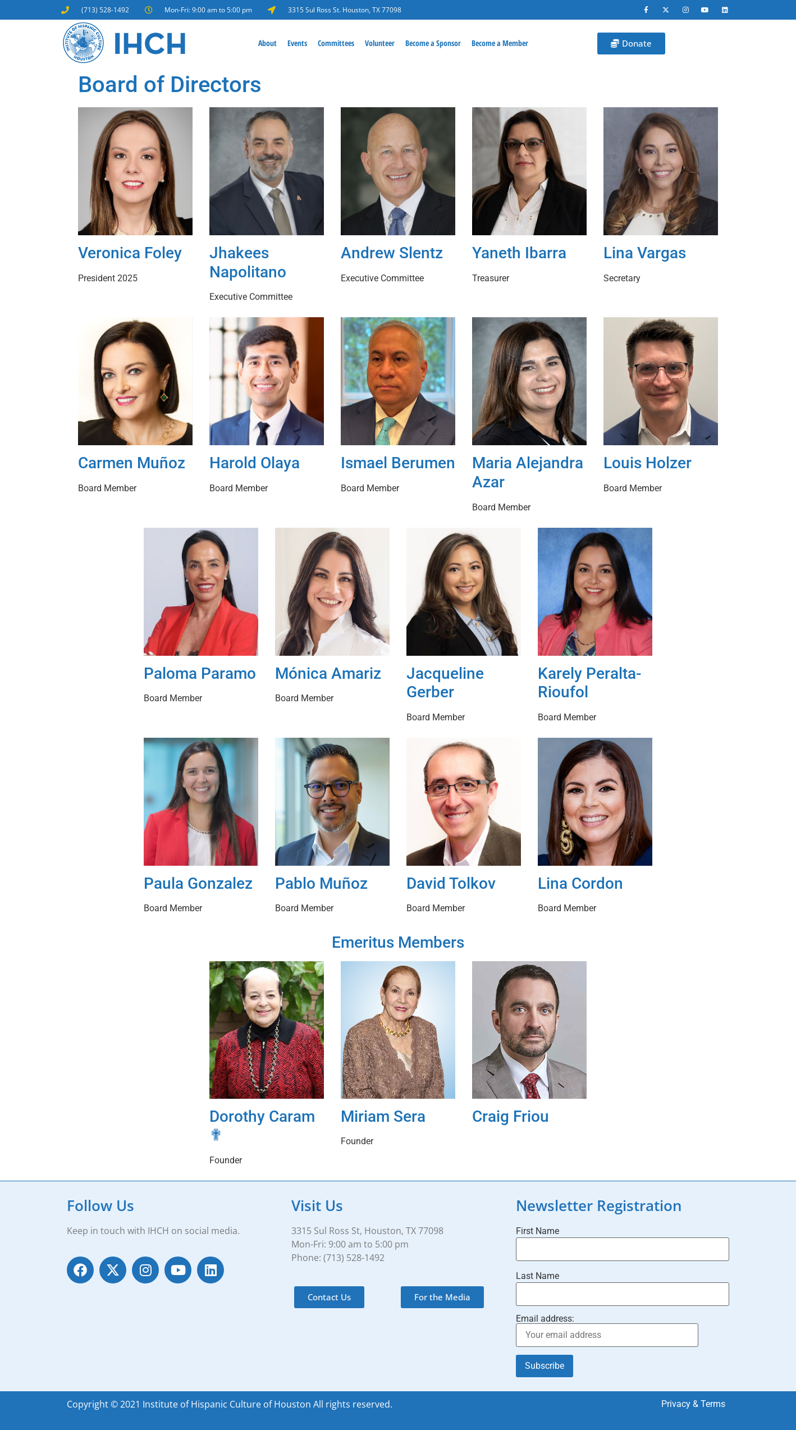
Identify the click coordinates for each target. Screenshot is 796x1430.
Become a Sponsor (433, 43)
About (267, 43)
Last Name (537, 1276)
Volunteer (380, 43)
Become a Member (500, 43)
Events (297, 43)
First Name (537, 1231)
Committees (336, 43)
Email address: (607, 1331)
